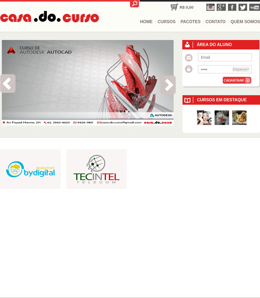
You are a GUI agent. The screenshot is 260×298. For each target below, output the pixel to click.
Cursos (166, 21)
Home (146, 21)
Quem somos (245, 21)
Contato (216, 21)
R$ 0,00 (187, 7)
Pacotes (190, 21)
